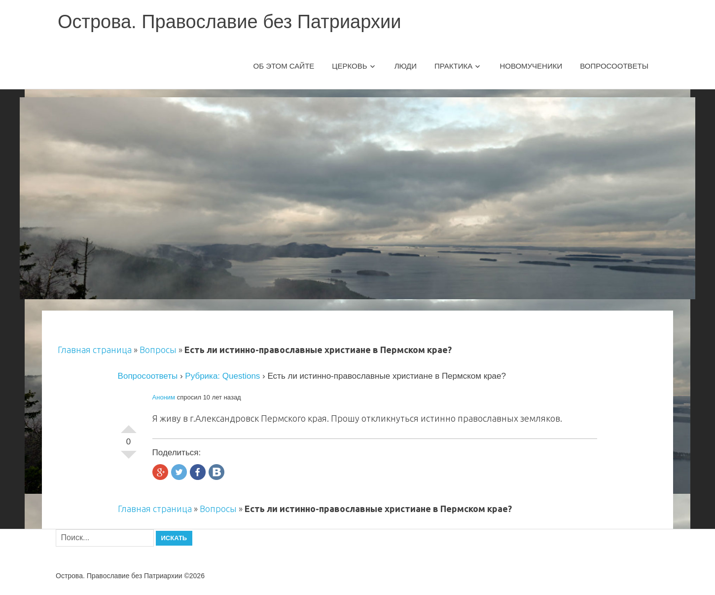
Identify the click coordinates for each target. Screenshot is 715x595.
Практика (453, 66)
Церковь (349, 66)
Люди (405, 66)
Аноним (163, 397)
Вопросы (158, 350)
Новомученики (531, 66)
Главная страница (95, 350)
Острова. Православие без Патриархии (229, 21)
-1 (129, 459)
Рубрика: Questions (222, 376)
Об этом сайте (284, 66)
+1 (129, 425)
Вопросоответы (614, 66)
